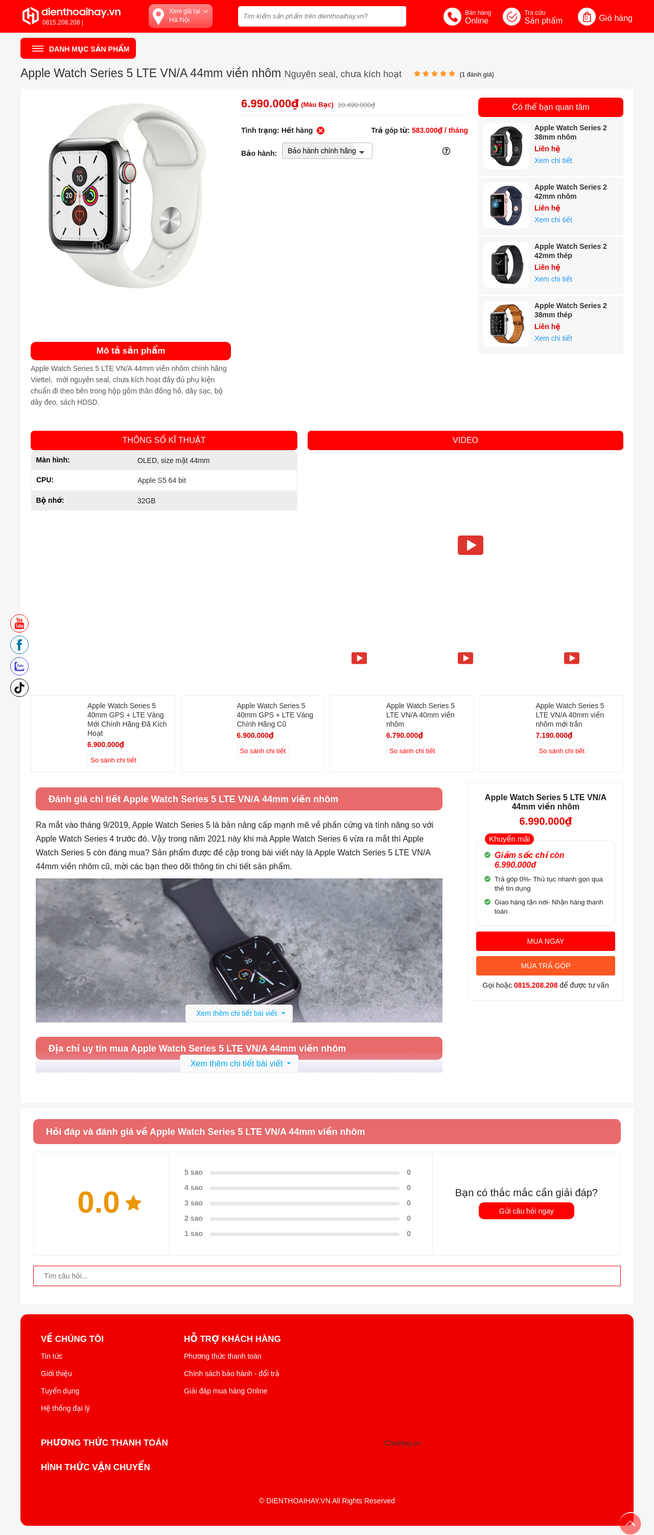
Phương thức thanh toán (223, 1356)
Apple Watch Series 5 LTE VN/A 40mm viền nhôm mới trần (570, 715)
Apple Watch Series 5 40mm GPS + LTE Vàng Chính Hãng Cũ (275, 715)
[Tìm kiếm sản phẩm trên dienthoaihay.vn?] (322, 16)
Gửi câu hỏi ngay (526, 1211)
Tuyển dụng (60, 1391)
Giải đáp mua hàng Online (225, 1391)
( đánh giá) (476, 74)
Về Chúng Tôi (72, 1339)
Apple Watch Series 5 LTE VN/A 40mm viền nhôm (420, 715)
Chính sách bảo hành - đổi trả (231, 1373)
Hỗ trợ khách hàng (232, 1339)
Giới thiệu (56, 1373)
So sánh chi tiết (113, 760)
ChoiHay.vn (402, 1443)
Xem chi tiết (553, 160)
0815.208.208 (536, 985)
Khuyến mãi (509, 838)
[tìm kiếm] (395, 15)
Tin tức (52, 1356)
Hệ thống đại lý (65, 1408)
